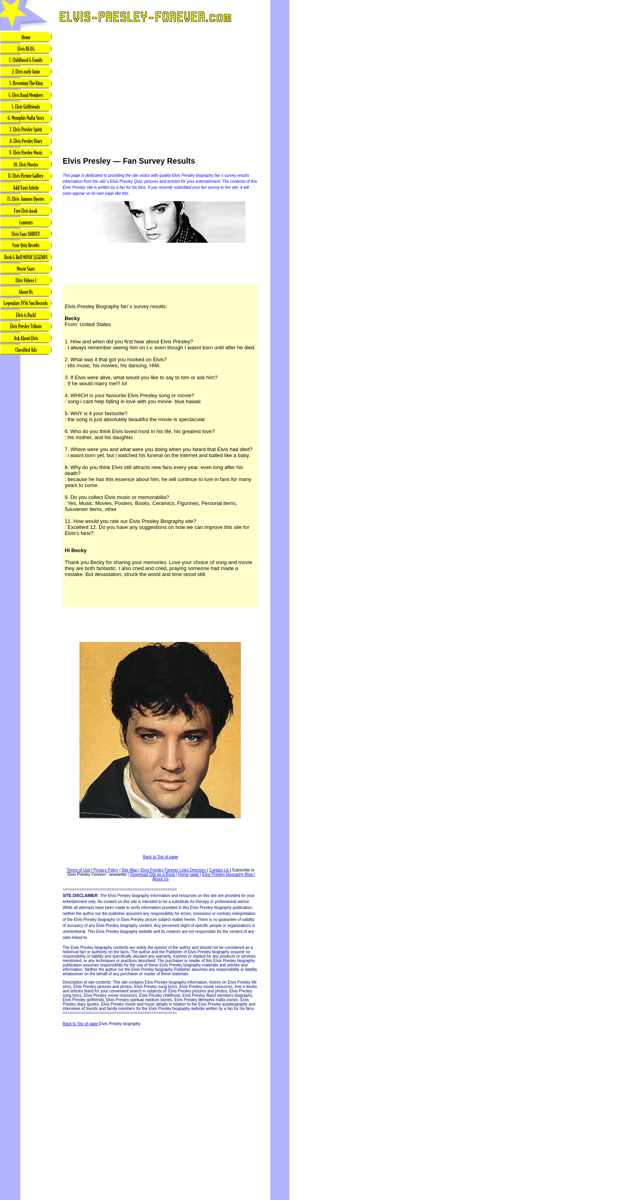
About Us (160, 879)
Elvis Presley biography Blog (228, 874)
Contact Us (219, 870)
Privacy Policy (105, 870)
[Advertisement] (26, 482)
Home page (189, 874)
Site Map (130, 870)
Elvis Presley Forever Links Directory (174, 870)
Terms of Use (79, 870)
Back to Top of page (160, 857)
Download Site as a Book (153, 874)
